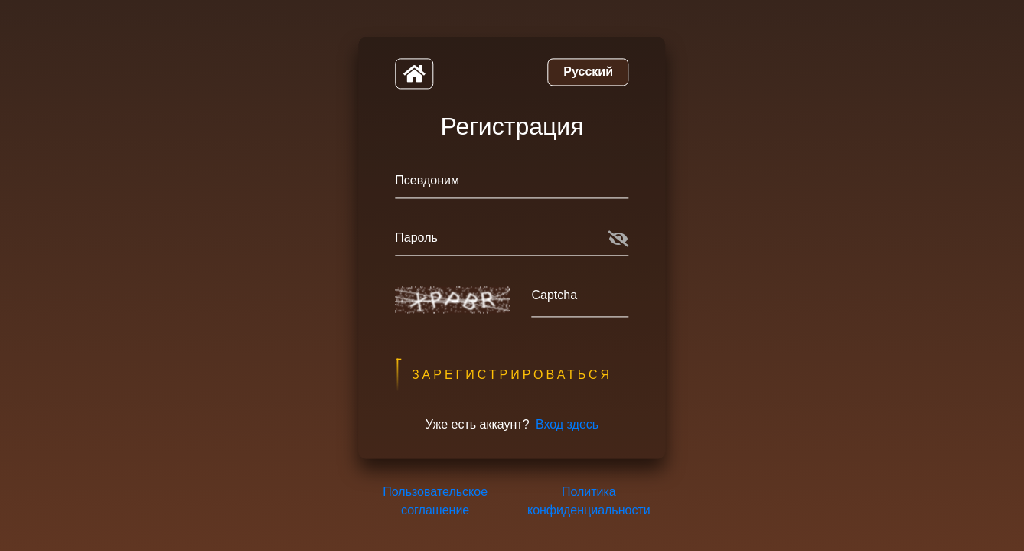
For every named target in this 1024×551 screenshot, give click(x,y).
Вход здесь (567, 425)
